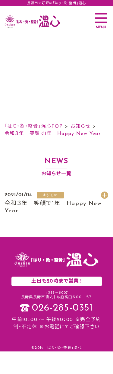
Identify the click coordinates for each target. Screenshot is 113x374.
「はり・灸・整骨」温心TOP (34, 126)
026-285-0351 (62, 308)
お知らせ (80, 126)
